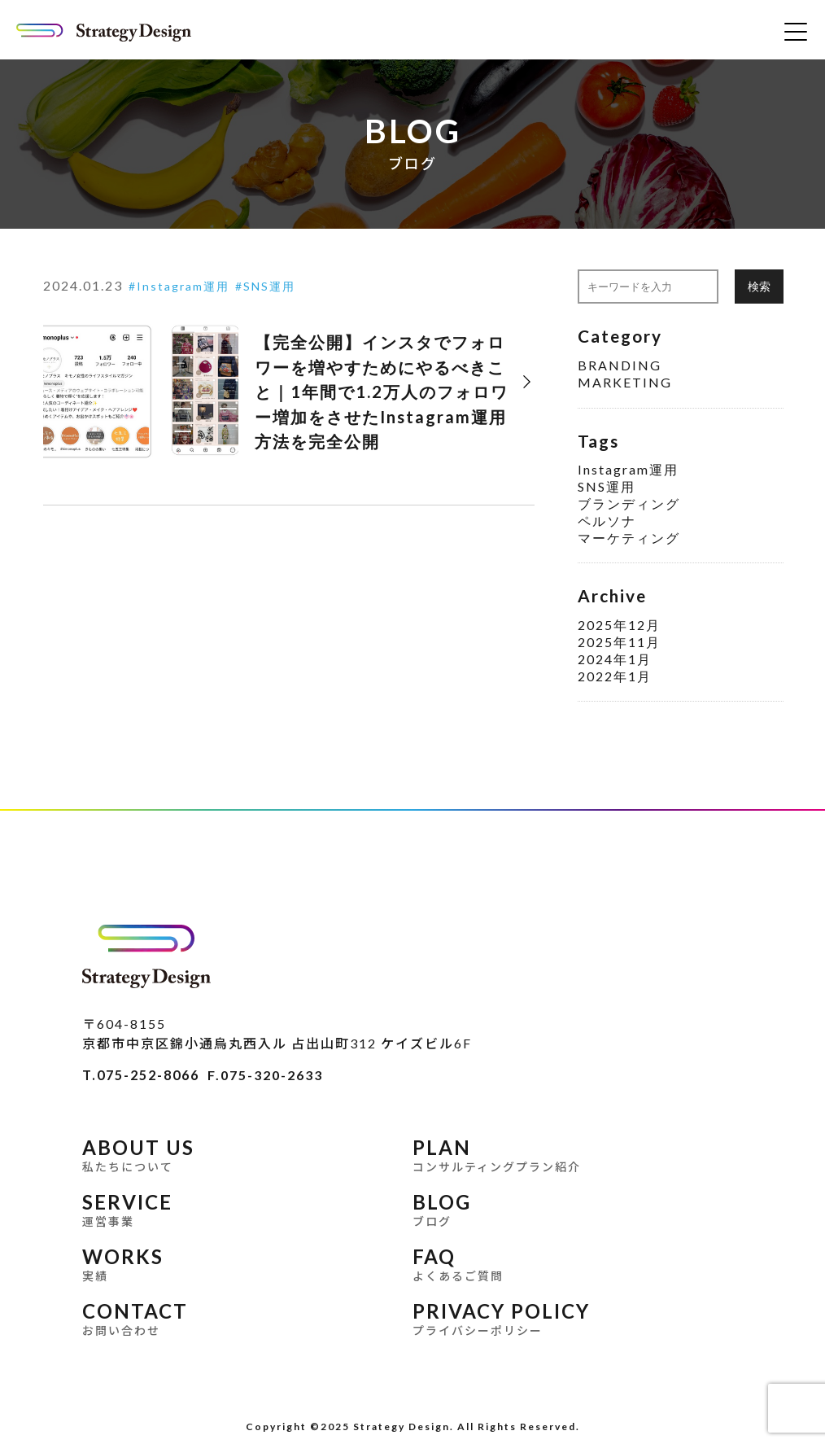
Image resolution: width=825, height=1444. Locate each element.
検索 (759, 286)
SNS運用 (269, 286)
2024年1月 (615, 659)
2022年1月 (615, 676)
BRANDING (619, 365)
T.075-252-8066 (140, 1075)
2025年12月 (619, 624)
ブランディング (629, 503)
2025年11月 (619, 642)
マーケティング (629, 537)
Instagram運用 (183, 286)
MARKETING (625, 382)
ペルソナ (607, 520)
